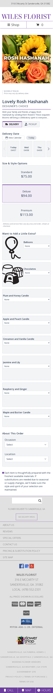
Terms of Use (26, 681)
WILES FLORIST (26, 17)
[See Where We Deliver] (26, 516)
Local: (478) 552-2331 (26, 589)
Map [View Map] (26, 690)
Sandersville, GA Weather (20, 667)
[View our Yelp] (31, 567)
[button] (26, 622)
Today (31, 137)
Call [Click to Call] (9, 690)
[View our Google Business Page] (26, 567)
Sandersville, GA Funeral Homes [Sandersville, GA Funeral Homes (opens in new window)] (25, 652)
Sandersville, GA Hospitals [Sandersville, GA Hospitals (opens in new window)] (15, 657)
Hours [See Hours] (44, 690)
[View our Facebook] (21, 567)
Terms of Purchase (35, 676)
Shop (13, 24)
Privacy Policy (14, 676)
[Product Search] (27, 500)
